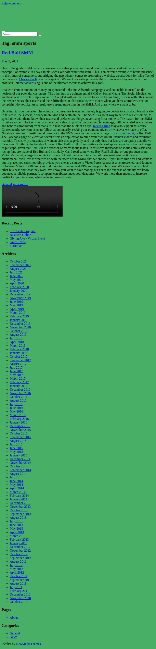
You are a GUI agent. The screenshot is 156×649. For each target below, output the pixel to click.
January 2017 (18, 386)
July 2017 (16, 367)
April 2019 (17, 309)
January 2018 (18, 353)
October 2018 (19, 331)
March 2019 (18, 312)
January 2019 (18, 320)
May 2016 (16, 411)
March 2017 (18, 378)
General (7, 184)
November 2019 (20, 298)
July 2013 (16, 521)
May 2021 (16, 279)
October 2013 (19, 510)
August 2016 (18, 400)
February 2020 (19, 287)
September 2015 (20, 437)
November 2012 (20, 550)
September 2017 (20, 360)
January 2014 (18, 499)
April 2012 (17, 572)
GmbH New (18, 242)
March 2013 (18, 536)
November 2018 (20, 327)
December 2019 (20, 294)
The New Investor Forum (37, 13)
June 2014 (16, 481)
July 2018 (16, 338)
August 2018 (18, 334)
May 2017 (16, 375)
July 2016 (16, 404)
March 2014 (18, 492)
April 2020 (17, 283)
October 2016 (19, 397)
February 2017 (19, 382)
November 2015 (20, 429)
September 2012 (20, 558)
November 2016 (20, 393)
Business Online (20, 234)
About (14, 617)
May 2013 (16, 528)
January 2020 (18, 290)
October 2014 (19, 466)
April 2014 (17, 488)
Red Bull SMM (17, 52)
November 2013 (20, 506)
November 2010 (20, 598)
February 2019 (19, 316)
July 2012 (16, 565)
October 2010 (19, 601)
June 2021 (16, 276)
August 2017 (18, 364)
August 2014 (18, 473)
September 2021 (20, 265)
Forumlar (16, 245)
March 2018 (18, 345)
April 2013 (17, 532)
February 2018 (19, 349)
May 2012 (16, 569)
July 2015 (16, 444)
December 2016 (20, 389)
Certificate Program (23, 231)
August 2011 (18, 583)
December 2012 (20, 547)
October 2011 (18, 576)
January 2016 (18, 422)
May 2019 (16, 305)
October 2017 (19, 356)
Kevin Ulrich (101, 126)
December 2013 (20, 503)
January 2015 (18, 455)
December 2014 (20, 459)
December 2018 (20, 323)
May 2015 (16, 451)
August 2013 (18, 517)
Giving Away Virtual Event (27, 238)
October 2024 (19, 261)
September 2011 (20, 579)
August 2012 (18, 561)
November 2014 (20, 462)
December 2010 (20, 594)
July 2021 (16, 272)
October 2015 (19, 433)
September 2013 (20, 514)
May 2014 (16, 484)
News (13, 637)
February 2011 (19, 590)
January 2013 (18, 543)
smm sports (20, 184)
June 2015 (16, 448)
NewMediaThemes (28, 644)
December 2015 (20, 426)
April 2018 (17, 342)
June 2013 (16, 525)
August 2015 (18, 440)
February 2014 (19, 495)
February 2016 (19, 418)
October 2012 (19, 554)
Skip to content (11, 3)
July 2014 (16, 477)
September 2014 (20, 470)
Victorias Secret (123, 133)
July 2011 (16, 587)
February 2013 (19, 539)
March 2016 (18, 415)
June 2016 (16, 407)
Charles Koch (28, 79)
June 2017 (16, 371)
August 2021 (18, 268)
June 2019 (16, 301)
